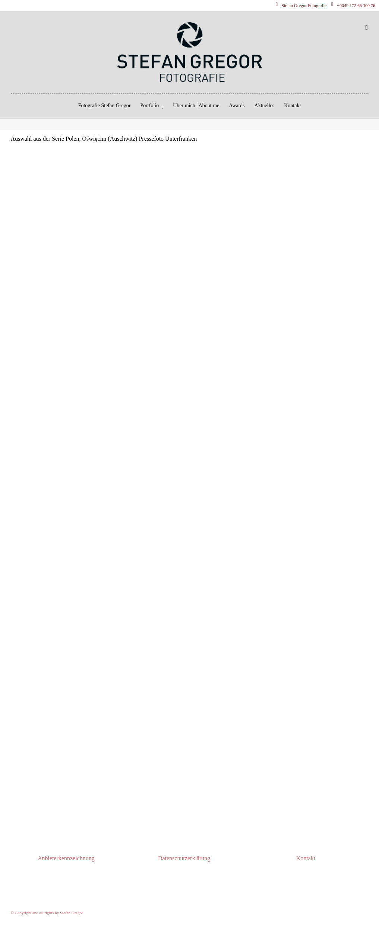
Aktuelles (265, 105)
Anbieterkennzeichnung (66, 858)
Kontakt (292, 105)
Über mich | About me (196, 105)
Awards (236, 105)
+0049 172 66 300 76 (353, 5)
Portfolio (149, 105)
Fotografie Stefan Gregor (104, 105)
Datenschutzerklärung (184, 858)
